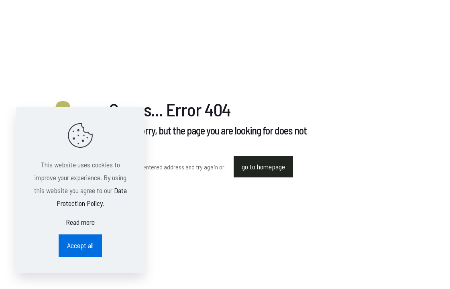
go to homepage (263, 166)
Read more (80, 222)
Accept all (80, 245)
